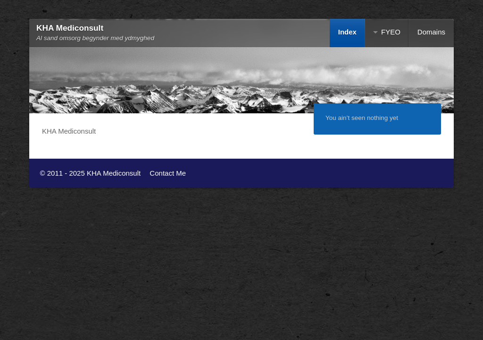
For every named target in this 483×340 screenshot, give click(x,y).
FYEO (390, 32)
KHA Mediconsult (69, 28)
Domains (431, 32)
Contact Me (168, 173)
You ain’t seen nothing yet (361, 117)
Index (347, 32)
